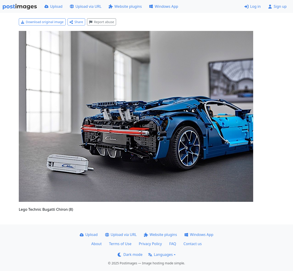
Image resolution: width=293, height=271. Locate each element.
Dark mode (130, 254)
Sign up (277, 6)
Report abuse (101, 22)
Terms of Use (120, 243)
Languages (160, 254)
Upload (53, 6)
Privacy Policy (150, 243)
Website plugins (125, 6)
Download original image (42, 22)
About (96, 243)
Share (76, 22)
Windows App (163, 6)
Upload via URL (85, 6)
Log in (252, 6)
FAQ (172, 243)
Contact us (193, 243)
